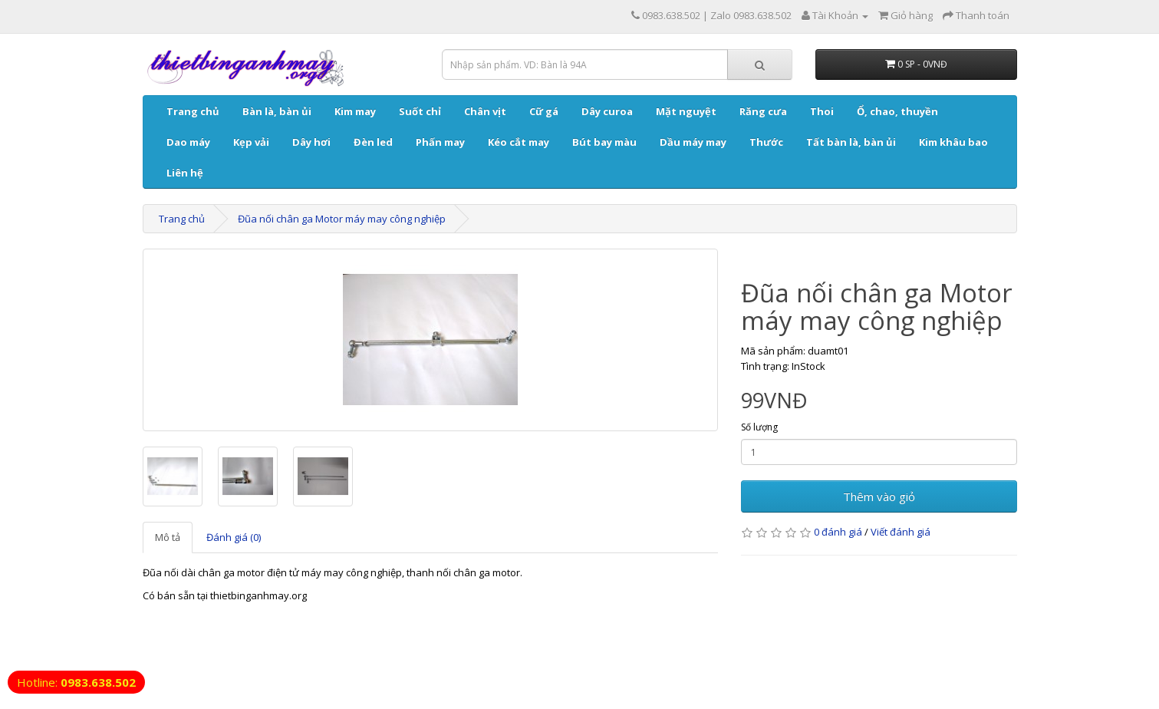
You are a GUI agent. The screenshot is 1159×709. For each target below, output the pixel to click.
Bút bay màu (604, 142)
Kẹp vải (251, 142)
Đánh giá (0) (233, 537)
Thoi (822, 111)
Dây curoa (607, 111)
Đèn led (373, 142)
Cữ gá (543, 111)
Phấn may (440, 142)
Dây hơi (311, 142)
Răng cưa (763, 111)
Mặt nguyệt (686, 111)
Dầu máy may (693, 142)
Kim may (355, 111)
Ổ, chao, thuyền (897, 111)
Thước (766, 142)
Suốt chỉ (420, 111)
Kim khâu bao (953, 142)
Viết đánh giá (900, 532)
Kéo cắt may (518, 142)
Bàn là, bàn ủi (276, 111)
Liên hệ (184, 173)
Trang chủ (192, 111)
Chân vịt (485, 111)
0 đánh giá (838, 532)
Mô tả (167, 537)
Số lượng (759, 427)
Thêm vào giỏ (879, 496)
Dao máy (188, 142)
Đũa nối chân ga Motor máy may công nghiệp (342, 219)
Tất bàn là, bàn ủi (851, 142)
